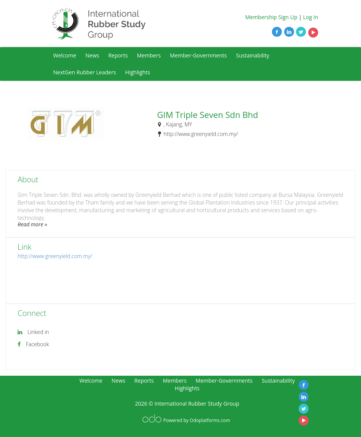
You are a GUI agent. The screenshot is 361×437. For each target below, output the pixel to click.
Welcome (64, 55)
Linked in (38, 332)
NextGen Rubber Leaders (84, 72)
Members (149, 55)
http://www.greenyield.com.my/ (55, 256)
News (92, 55)
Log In (310, 17)
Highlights (137, 72)
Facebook (37, 344)
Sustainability (252, 55)
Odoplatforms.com (210, 420)
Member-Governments (198, 55)
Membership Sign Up (271, 17)
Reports (118, 55)
